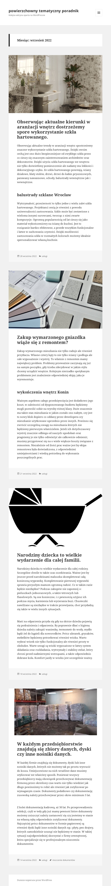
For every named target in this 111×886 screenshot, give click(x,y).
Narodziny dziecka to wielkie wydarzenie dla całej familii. (49, 557)
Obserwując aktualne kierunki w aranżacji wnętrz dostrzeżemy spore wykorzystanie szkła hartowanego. (53, 129)
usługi (44, 256)
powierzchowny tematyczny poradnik (44, 10)
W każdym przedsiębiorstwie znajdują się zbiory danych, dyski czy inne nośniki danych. (54, 749)
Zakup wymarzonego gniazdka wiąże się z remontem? (51, 339)
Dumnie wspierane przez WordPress (34, 880)
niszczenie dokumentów (63, 860)
